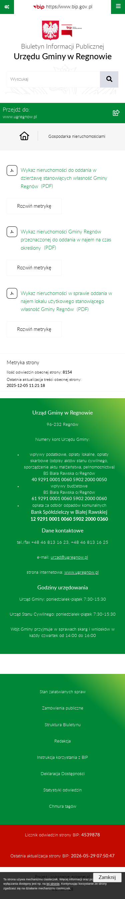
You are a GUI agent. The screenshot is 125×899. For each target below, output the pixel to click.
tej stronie (53, 883)
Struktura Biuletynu (63, 725)
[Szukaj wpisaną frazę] (109, 79)
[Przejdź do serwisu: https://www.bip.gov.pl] (62, 7)
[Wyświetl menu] (118, 7)
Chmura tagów (62, 806)
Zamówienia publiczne (62, 708)
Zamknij (107, 877)
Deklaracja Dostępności (63, 774)
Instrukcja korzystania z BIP (62, 757)
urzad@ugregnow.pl (69, 557)
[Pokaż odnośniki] (7, 7)
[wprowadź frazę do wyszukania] (53, 79)
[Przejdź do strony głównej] (63, 43)
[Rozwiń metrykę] (34, 206)
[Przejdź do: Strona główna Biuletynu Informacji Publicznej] (32, 137)
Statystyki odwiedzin (62, 790)
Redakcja (62, 741)
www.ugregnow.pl (81, 572)
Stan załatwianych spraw (63, 692)
